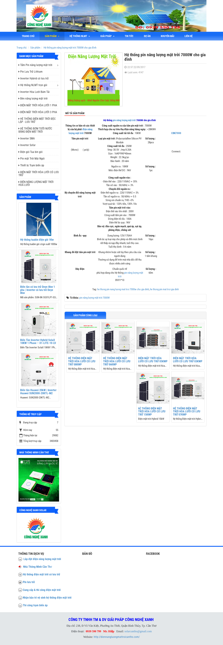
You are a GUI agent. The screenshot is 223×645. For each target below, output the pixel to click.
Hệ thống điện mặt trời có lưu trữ (41, 574)
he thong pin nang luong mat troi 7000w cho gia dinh (123, 289)
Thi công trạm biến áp (35, 605)
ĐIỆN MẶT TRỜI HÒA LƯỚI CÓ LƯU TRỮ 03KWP (187, 360)
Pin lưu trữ (29, 582)
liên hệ (189, 36)
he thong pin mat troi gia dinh (164, 289)
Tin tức (129, 36)
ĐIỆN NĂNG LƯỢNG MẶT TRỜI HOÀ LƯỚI (35, 183)
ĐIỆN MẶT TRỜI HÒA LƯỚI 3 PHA (37, 112)
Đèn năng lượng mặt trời (33, 98)
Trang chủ (28, 36)
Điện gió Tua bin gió (30, 152)
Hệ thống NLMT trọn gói (32, 85)
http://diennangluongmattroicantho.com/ (117, 637)
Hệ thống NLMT (80, 36)
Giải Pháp (108, 36)
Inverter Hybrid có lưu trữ (33, 78)
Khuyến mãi (168, 36)
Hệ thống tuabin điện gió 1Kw (37, 239)
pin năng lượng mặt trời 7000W (94, 297)
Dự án (147, 36)
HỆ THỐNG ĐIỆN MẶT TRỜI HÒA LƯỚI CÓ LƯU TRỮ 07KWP (186, 411)
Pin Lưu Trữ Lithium (30, 71)
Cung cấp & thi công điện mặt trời (42, 590)
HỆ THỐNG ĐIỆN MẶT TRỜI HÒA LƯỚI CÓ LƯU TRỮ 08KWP (81, 361)
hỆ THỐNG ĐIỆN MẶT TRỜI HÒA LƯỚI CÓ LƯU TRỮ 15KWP (151, 411)
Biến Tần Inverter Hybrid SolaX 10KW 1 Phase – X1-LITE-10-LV (38, 341)
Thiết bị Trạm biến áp (31, 165)
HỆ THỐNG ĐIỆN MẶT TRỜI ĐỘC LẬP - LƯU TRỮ (37, 120)
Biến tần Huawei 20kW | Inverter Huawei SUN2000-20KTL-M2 (38, 391)
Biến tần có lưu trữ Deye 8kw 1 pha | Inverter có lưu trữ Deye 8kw (37, 290)
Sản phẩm (52, 36)
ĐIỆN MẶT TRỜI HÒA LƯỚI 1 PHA (37, 105)
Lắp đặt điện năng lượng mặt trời (39, 559)
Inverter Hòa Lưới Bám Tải (34, 92)
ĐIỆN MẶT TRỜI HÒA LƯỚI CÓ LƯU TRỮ (38, 173)
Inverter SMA (26, 138)
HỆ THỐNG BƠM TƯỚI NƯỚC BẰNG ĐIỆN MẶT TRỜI (35, 130)
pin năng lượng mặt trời (124, 120)
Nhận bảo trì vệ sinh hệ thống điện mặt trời (47, 597)
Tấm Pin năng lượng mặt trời (35, 65)
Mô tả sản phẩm (74, 113)
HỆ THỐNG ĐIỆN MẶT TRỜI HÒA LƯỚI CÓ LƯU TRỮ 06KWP (116, 361)
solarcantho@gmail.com (138, 631)
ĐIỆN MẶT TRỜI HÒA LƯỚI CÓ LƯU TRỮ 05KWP (152, 360)
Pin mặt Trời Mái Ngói (31, 158)
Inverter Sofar (27, 145)
